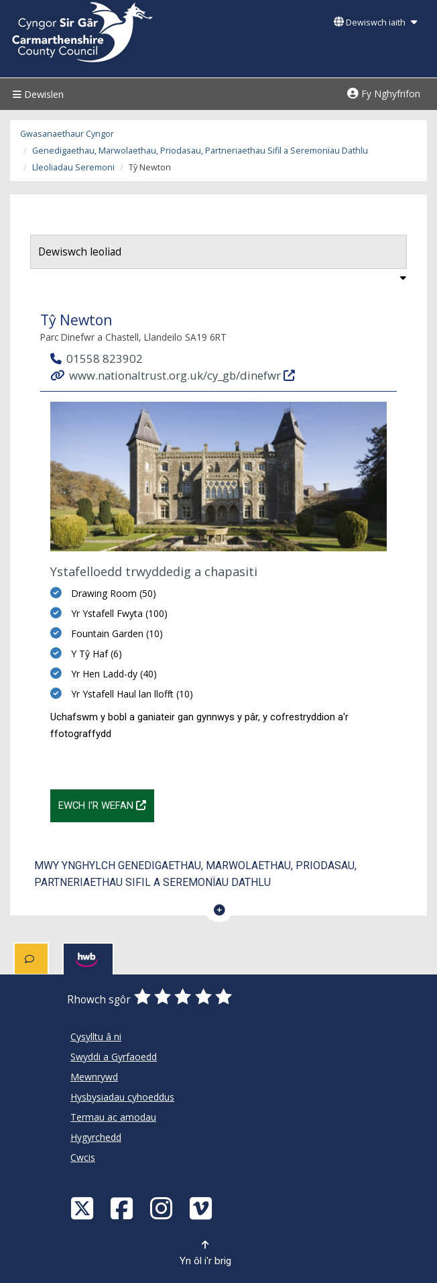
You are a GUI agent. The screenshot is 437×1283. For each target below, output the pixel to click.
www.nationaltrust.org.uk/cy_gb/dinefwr (173, 374)
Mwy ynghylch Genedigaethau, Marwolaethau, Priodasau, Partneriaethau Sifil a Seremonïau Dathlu (195, 874)
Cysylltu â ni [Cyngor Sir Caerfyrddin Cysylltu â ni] (95, 1036)
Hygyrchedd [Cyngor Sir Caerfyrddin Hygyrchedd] (95, 1137)
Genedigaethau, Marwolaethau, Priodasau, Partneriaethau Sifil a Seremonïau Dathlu (200, 150)
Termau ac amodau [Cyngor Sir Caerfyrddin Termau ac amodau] (113, 1117)
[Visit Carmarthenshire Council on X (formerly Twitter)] (84, 1207)
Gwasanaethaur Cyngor (67, 134)
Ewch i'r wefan (106, 804)
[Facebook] (123, 1207)
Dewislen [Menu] (36, 94)
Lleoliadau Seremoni (73, 167)
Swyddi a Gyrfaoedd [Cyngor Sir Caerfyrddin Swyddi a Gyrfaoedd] (113, 1056)
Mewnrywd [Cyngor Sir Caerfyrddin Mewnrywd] (94, 1076)
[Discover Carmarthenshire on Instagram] (163, 1207)
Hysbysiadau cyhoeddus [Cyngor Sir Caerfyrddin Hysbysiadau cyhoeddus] (122, 1097)
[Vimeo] (202, 1207)
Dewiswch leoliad (79, 252)
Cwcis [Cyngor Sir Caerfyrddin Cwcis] (82, 1157)
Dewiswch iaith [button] (375, 22)
